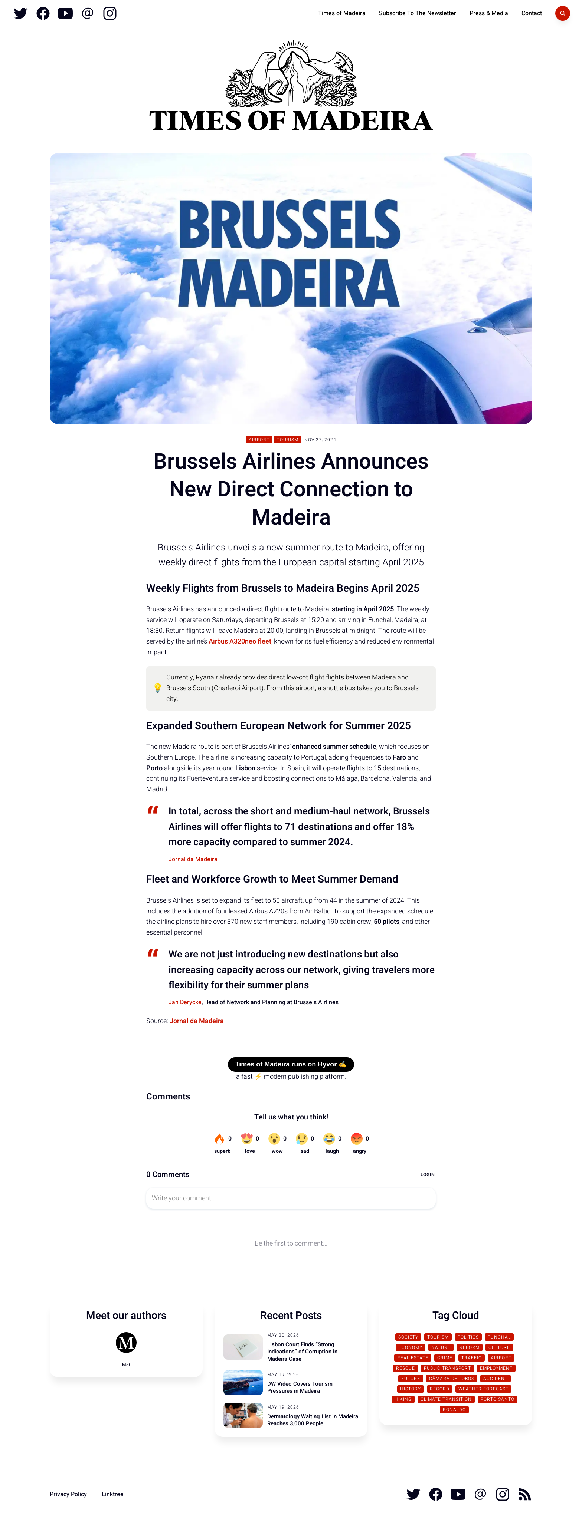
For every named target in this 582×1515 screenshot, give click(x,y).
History (410, 1389)
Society (408, 1337)
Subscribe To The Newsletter (417, 13)
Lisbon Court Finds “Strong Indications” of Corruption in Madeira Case (302, 1351)
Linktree (113, 1494)
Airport (259, 439)
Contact (531, 13)
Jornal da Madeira (193, 859)
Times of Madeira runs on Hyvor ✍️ (291, 1064)
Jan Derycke (185, 1002)
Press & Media (489, 13)
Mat (126, 1365)
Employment (496, 1368)
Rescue (405, 1368)
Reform (470, 1347)
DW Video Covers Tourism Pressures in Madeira (300, 1387)
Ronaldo (454, 1409)
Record (439, 1389)
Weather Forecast (483, 1389)
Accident (495, 1378)
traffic (471, 1357)
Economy (410, 1347)
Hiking (403, 1399)
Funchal (499, 1337)
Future (410, 1378)
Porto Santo (497, 1399)
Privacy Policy (68, 1494)
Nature (441, 1347)
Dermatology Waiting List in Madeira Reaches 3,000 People (312, 1420)
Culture (499, 1347)
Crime (444, 1357)
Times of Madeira (342, 13)
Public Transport (447, 1368)
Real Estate (412, 1357)
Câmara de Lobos (451, 1378)
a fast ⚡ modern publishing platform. (291, 1077)
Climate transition (446, 1399)
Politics (468, 1337)
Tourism (287, 439)
